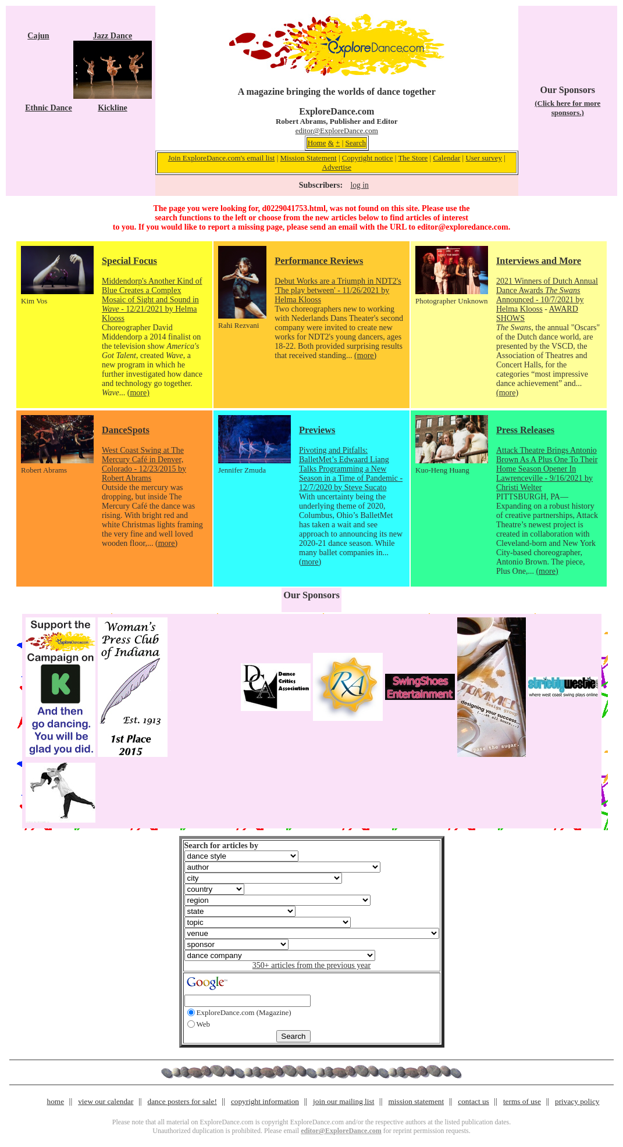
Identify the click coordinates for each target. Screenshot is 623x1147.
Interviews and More (538, 260)
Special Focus (129, 260)
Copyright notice (367, 157)
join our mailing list (343, 1101)
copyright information (265, 1101)
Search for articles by (221, 845)
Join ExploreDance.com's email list (221, 157)
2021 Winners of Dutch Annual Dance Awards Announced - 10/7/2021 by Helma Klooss (547, 295)
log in (359, 185)
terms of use (522, 1101)
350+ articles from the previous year (311, 965)
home (56, 1101)
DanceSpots (125, 429)
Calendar (446, 157)
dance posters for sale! (182, 1101)
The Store (413, 157)
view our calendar (105, 1101)
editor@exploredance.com (462, 227)
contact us (473, 1101)
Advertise (337, 167)
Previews (317, 429)
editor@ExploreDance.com (337, 130)
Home (317, 142)
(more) (138, 392)
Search (356, 142)
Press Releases (525, 429)
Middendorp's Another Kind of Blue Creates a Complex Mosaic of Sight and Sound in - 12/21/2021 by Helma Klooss (152, 300)
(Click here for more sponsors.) (567, 108)
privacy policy (577, 1101)
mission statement (416, 1101)
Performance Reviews (319, 260)
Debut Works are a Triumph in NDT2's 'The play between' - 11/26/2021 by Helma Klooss (338, 290)
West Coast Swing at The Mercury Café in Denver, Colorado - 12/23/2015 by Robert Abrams (144, 464)
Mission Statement (308, 157)
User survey (483, 157)
